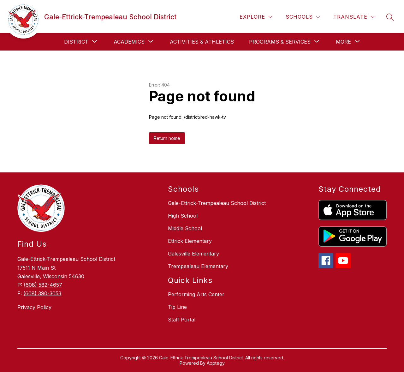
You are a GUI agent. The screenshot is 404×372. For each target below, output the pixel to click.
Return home (167, 138)
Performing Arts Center (196, 294)
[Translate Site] (354, 17)
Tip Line (177, 307)
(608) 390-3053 (42, 293)
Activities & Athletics (202, 42)
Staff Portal (181, 319)
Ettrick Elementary (190, 241)
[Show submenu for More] (343, 41)
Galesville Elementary (193, 253)
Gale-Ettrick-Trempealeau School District (217, 203)
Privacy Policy (34, 307)
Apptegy (216, 363)
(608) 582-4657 (43, 285)
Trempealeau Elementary (198, 266)
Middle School (185, 228)
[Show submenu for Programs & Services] (280, 41)
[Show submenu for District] (76, 41)
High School (183, 216)
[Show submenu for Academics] (129, 41)
